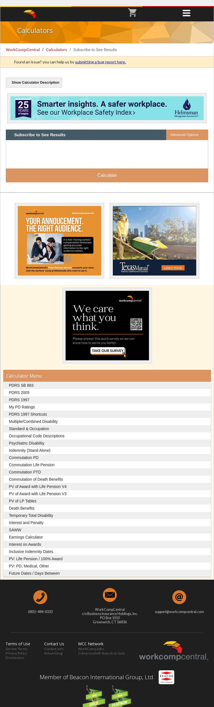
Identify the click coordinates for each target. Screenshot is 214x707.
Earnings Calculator (26, 531)
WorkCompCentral (23, 44)
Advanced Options (184, 129)
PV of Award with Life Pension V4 (38, 480)
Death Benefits (21, 502)
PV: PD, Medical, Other (29, 560)
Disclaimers (15, 652)
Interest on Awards (25, 538)
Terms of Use (18, 638)
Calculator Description (35, 77)
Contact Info (53, 643)
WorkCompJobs (91, 643)
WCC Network (90, 638)
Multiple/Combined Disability (33, 415)
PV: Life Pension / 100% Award (36, 553)
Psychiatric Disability (26, 437)
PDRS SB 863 (21, 379)
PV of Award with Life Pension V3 (38, 488)
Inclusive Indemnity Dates (31, 546)
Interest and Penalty (26, 517)
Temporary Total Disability (31, 509)
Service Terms (17, 643)
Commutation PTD (25, 466)
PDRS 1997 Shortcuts (28, 408)
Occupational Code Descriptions (36, 430)
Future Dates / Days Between (34, 567)
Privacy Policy (16, 647)
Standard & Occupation (29, 423)
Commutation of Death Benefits (36, 473)
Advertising (53, 647)
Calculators (57, 44)
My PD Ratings (22, 401)
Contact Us (54, 638)
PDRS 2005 (19, 386)
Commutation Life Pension (31, 459)
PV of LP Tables (22, 495)
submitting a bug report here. (100, 56)
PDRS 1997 (19, 394)
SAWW (15, 524)
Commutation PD (24, 452)
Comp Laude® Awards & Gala (101, 647)
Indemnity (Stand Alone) (29, 444)
